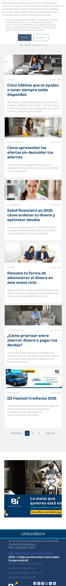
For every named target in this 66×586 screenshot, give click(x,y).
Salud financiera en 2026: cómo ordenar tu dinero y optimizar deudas (31, 215)
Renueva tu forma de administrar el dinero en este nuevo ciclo (30, 278)
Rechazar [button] (40, 37)
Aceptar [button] (25, 37)
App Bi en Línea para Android (24, 563)
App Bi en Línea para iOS (22, 568)
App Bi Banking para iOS (22, 577)
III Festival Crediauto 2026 (31, 398)
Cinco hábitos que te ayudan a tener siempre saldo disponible (33, 90)
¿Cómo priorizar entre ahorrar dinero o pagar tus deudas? (32, 340)
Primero (16, 433)
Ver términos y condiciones (30, 553)
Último (50, 433)
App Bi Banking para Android (24, 572)
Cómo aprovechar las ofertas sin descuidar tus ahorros (30, 152)
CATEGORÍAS (33, 534)
